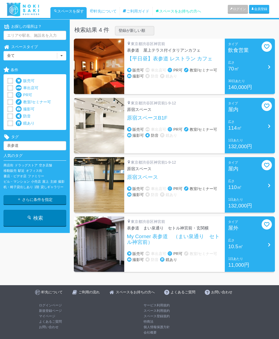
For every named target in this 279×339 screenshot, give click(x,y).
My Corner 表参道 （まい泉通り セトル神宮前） (173, 239)
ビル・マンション (17, 182)
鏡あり (25, 123)
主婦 (53, 182)
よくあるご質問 (50, 322)
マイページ (47, 316)
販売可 (25, 81)
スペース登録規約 (157, 316)
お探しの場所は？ (23, 26)
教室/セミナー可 (33, 102)
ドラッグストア (26, 165)
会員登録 (259, 9)
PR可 (24, 95)
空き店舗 (45, 165)
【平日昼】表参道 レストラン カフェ (170, 58)
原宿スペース (142, 177)
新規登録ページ (50, 311)
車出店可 (27, 88)
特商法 (148, 322)
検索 (35, 218)
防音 (23, 116)
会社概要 (150, 332)
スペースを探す (68, 11)
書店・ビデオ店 (15, 176)
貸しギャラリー (52, 187)
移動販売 (10, 171)
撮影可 (25, 109)
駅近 (21, 171)
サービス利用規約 (157, 305)
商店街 (8, 165)
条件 (11, 70)
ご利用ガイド (136, 11)
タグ (11, 137)
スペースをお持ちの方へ (178, 11)
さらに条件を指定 (35, 199)
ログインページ (50, 305)
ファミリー (36, 176)
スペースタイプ (21, 47)
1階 (37, 187)
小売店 (36, 182)
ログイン (238, 9)
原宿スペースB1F (147, 118)
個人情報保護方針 (157, 327)
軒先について (103, 11)
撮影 (61, 182)
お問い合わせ (49, 327)
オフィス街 (34, 171)
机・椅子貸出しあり (18, 187)
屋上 (45, 182)
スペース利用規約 (157, 311)
